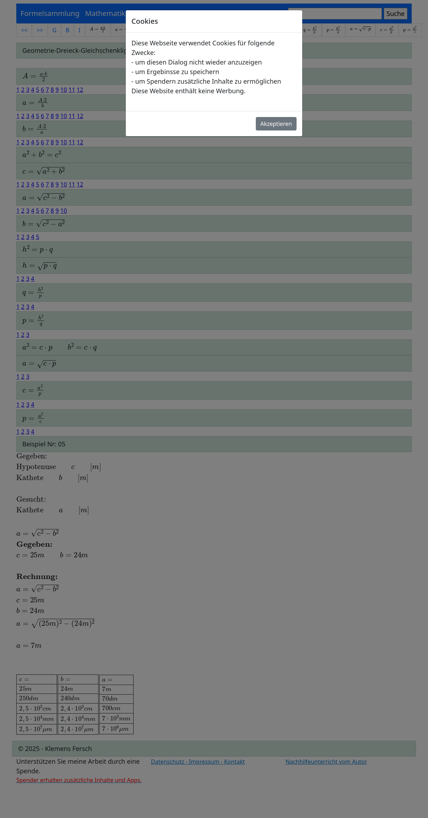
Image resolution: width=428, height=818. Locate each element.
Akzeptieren (276, 124)
